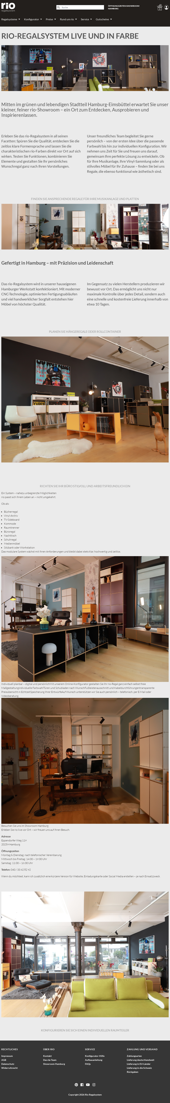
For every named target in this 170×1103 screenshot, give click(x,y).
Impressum (7, 1055)
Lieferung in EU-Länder (139, 1063)
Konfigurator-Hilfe (94, 1055)
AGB (3, 1059)
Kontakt (47, 1055)
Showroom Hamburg (54, 1063)
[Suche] (80, 7)
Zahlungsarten (134, 1055)
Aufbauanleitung (93, 1059)
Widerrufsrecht (9, 1067)
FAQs (88, 1063)
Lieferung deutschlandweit (140, 1059)
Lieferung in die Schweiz (139, 1067)
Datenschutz (7, 1063)
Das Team (49, 1059)
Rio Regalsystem (93, 1094)
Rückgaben (132, 1071)
